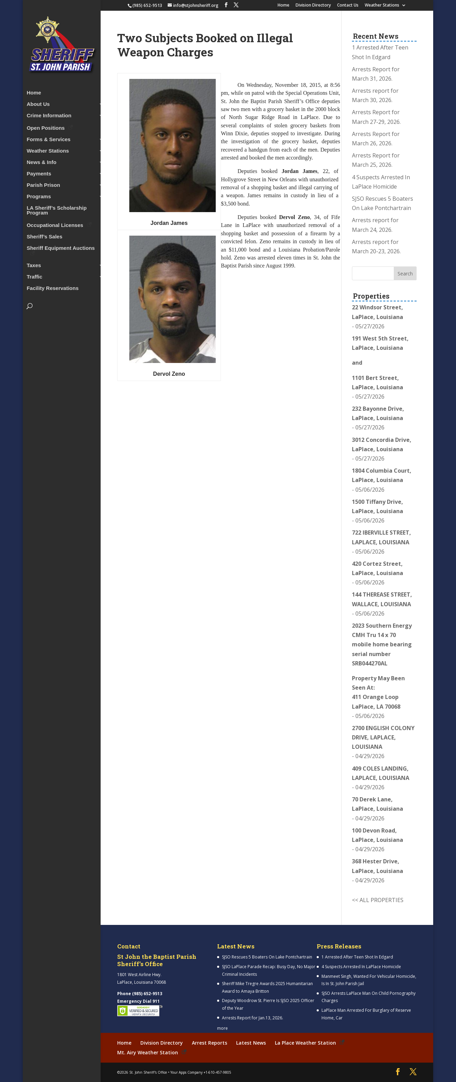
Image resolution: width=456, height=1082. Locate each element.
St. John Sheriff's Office (148, 1072)
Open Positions (46, 126)
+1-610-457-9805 (217, 1072)
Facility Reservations (52, 286)
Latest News (251, 1042)
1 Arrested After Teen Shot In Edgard (357, 957)
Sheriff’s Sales (44, 234)
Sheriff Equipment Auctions (61, 246)
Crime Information (49, 113)
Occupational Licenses (55, 223)
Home (283, 5)
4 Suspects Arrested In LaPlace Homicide (361, 967)
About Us (38, 102)
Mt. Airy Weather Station (147, 1052)
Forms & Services (49, 137)
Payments (39, 171)
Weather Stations (382, 5)
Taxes (34, 263)
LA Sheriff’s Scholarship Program (56, 208)
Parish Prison (43, 183)
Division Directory (313, 5)
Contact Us (348, 5)
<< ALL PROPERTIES (377, 900)
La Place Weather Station (305, 1042)
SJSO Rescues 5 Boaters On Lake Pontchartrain (267, 957)
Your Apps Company (186, 1072)
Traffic (34, 275)
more (222, 1028)
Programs (39, 194)
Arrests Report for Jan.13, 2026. (252, 1018)
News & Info (41, 160)
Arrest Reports (209, 1042)
